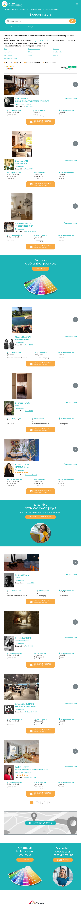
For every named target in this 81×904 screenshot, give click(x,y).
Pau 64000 (29, 646)
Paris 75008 (29, 345)
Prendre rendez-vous (40, 517)
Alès (5, 49)
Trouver (40, 268)
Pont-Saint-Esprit (58, 52)
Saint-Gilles (8, 55)
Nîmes (30, 52)
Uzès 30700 (29, 106)
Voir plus (31, 27)
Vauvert (55, 55)
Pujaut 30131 (29, 169)
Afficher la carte (40, 823)
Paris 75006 (29, 411)
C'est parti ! (63, 860)
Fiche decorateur (70, 98)
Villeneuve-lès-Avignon (11, 58)
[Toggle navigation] (76, 4)
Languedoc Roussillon (28, 9)
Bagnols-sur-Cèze (34, 49)
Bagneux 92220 (30, 583)
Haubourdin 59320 (31, 712)
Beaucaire (56, 49)
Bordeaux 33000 (31, 475)
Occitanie (15, 9)
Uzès (30, 55)
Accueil (7, 9)
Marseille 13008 (30, 231)
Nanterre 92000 (30, 777)
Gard (39, 9)
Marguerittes (8, 52)
